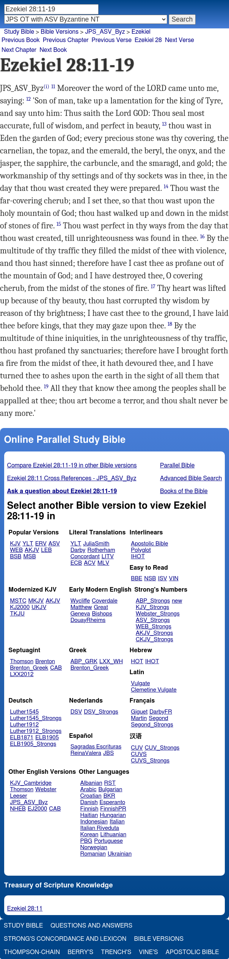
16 (202, 236)
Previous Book (21, 40)
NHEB (18, 809)
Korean (89, 834)
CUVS (139, 754)
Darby (78, 550)
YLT (27, 544)
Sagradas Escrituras (96, 747)
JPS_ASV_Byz (105, 32)
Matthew (81, 607)
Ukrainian (120, 854)
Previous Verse (112, 40)
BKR (109, 796)
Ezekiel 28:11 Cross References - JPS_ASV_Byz (71, 478)
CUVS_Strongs (150, 761)
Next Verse (179, 40)
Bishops (102, 614)
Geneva (80, 614)
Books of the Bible (184, 491)
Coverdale (105, 601)
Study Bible (19, 32)
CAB (56, 668)
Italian (117, 822)
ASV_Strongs (153, 620)
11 (53, 86)
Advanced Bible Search (191, 478)
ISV (162, 578)
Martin (139, 718)
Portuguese (108, 841)
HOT (137, 661)
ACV (90, 563)
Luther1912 (24, 725)
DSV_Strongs (101, 712)
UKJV (38, 607)
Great (101, 607)
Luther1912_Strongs (35, 731)
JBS (108, 753)
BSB (15, 556)
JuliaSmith (96, 544)
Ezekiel (141, 32)
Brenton (45, 661)
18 (170, 324)
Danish (89, 802)
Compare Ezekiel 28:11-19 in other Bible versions (72, 465)
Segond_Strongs (152, 725)
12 (28, 99)
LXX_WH (111, 661)
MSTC (18, 601)
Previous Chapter (66, 40)
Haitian (89, 815)
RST (110, 783)
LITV (108, 556)
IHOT (138, 556)
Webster (45, 789)
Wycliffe (80, 601)
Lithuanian (113, 834)
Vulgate (140, 683)
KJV (15, 544)
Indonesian (94, 822)
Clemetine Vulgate (153, 690)
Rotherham (101, 550)
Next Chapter (19, 50)
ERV (41, 544)
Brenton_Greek (29, 668)
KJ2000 (20, 607)
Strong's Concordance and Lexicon (65, 939)
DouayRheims (88, 620)
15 (58, 224)
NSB (150, 578)
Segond (158, 718)
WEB (16, 550)
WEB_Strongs (153, 626)
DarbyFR (160, 712)
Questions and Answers (91, 926)
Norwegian (93, 847)
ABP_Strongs (153, 601)
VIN (174, 578)
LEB (46, 550)
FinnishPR (113, 809)
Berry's (80, 952)
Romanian (93, 854)
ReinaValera (86, 753)
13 (164, 124)
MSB (29, 556)
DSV (76, 712)
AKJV (32, 550)
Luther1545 (24, 712)
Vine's (148, 952)
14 (166, 186)
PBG (86, 841)
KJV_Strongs (152, 607)
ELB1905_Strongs (33, 744)
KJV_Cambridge (31, 783)
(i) (46, 86)
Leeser (18, 796)
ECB (76, 563)
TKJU (17, 614)
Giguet (139, 712)
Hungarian (113, 815)
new (177, 601)
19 (46, 386)
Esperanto (112, 802)
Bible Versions (59, 32)
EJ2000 (37, 809)
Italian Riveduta (99, 828)
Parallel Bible (177, 465)
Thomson (21, 661)
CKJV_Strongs (154, 639)
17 (153, 286)
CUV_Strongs (162, 748)
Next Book (53, 50)
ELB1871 (21, 737)
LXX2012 (21, 674)
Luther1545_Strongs (35, 718)
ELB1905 (47, 737)
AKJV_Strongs (154, 633)
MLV (103, 563)
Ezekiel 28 (148, 40)
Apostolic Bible (192, 952)
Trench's (116, 952)
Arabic (88, 789)
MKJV (36, 601)
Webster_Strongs (158, 614)
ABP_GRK (84, 661)
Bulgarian (110, 789)
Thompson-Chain (32, 952)
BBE (136, 578)
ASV (54, 544)
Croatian (91, 796)
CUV (137, 748)
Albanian (91, 783)
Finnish (89, 809)
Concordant (85, 556)
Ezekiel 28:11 (25, 909)
